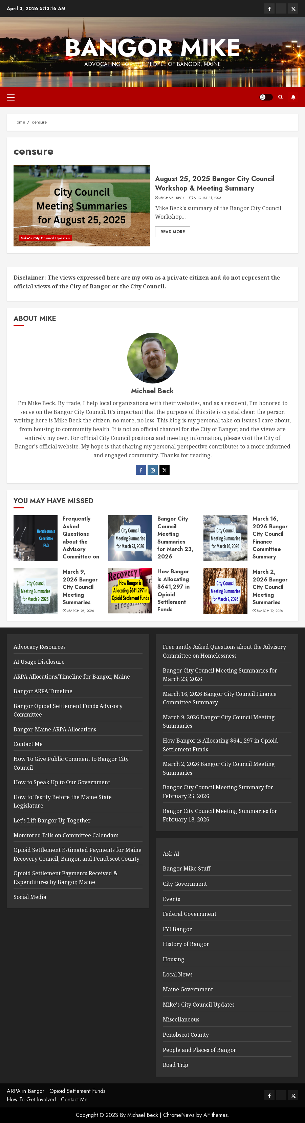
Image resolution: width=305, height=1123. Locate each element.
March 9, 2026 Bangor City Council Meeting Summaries (80, 587)
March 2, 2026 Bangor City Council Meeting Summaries (270, 587)
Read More (172, 232)
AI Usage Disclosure (39, 661)
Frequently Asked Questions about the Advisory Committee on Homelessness (81, 541)
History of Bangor (186, 944)
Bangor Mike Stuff (186, 868)
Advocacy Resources (40, 647)
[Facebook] (141, 470)
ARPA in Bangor (25, 1091)
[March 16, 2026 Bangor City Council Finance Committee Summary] (225, 538)
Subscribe (293, 97)
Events (171, 899)
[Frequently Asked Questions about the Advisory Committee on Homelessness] (36, 538)
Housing (173, 959)
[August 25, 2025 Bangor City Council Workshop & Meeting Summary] (82, 205)
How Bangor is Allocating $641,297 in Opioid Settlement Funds (173, 590)
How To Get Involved (31, 1099)
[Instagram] (153, 470)
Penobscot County (186, 1034)
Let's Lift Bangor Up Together (52, 820)
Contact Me (28, 744)
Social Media (30, 897)
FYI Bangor (177, 929)
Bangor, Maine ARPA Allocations (55, 729)
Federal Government (189, 914)
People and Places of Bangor (199, 1050)
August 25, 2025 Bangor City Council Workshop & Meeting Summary (215, 183)
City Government (185, 883)
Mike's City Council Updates (45, 238)
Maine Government (188, 989)
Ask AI (171, 853)
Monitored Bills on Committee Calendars (66, 835)
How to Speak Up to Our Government (62, 782)
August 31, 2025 (207, 198)
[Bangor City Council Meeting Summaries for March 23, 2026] (130, 538)
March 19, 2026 (270, 611)
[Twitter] (164, 470)
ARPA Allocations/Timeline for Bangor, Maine (72, 676)
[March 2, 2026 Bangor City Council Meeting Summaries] (225, 591)
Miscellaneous (181, 1019)
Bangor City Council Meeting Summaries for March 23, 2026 (175, 537)
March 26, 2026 (80, 611)
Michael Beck (172, 198)
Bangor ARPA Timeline (43, 691)
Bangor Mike (153, 47)
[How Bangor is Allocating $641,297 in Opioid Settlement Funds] (130, 591)
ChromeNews (179, 1115)
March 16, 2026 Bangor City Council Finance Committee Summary (270, 537)
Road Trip (175, 1065)
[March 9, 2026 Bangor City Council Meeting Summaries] (36, 591)
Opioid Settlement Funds (77, 1091)
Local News (178, 974)
